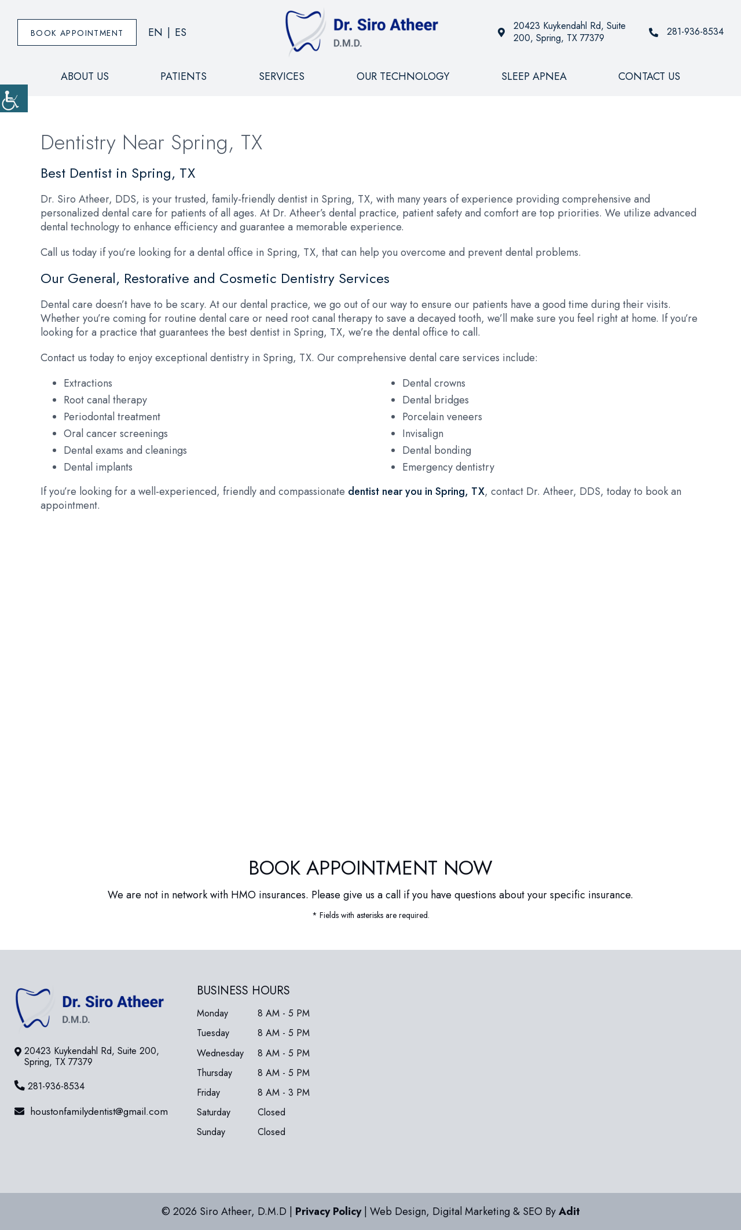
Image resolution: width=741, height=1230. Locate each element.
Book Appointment (77, 33)
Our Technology (403, 76)
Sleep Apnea (534, 76)
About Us (85, 76)
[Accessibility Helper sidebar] (14, 98)
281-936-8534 (686, 32)
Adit (569, 1211)
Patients (183, 76)
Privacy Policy (328, 1211)
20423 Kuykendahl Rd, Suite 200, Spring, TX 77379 (562, 32)
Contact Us (649, 76)
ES (180, 32)
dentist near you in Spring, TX (416, 491)
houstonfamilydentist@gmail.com (91, 1111)
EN (155, 32)
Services (282, 76)
